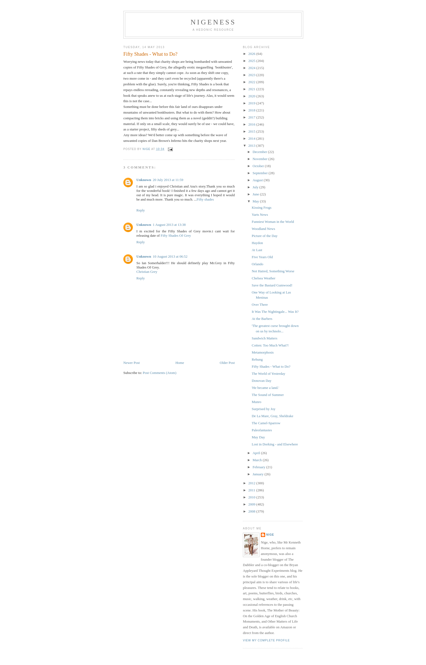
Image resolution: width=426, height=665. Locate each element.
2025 (252, 61)
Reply (140, 210)
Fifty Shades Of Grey (176, 235)
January (259, 474)
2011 (252, 490)
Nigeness (213, 22)
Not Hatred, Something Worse (273, 271)
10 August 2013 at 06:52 (170, 256)
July (256, 187)
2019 (252, 103)
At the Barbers (262, 319)
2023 (252, 75)
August (258, 180)
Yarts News (260, 215)
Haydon (257, 243)
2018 (252, 110)
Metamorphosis (263, 352)
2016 (252, 124)
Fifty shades (205, 199)
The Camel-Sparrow (266, 423)
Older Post (227, 363)
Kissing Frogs (261, 207)
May (256, 201)
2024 (252, 68)
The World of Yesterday (268, 373)
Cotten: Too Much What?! (270, 345)
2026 (252, 54)
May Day (258, 437)
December (260, 152)
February (259, 467)
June (256, 194)
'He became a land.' (265, 388)
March (258, 460)
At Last (257, 250)
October (259, 166)
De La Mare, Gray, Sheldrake (272, 416)
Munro (256, 402)
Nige (270, 534)
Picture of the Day (264, 236)
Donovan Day (261, 381)
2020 (252, 96)
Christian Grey (146, 272)
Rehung (257, 359)
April (257, 453)
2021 (252, 89)
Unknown (143, 180)
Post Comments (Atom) (160, 373)
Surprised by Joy (263, 409)
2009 (252, 504)
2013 (252, 145)
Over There (260, 304)
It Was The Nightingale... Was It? (275, 312)
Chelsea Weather (263, 278)
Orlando (257, 264)
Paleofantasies (262, 430)
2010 (252, 497)
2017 (252, 117)
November (260, 159)
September (261, 173)
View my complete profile (266, 640)
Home (180, 363)
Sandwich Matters (264, 338)
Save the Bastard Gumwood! (272, 285)
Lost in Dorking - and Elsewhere (275, 444)
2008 (252, 511)
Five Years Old (262, 257)
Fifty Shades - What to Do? (271, 366)
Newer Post (131, 363)
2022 (252, 82)
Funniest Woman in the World (273, 222)
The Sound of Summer (268, 395)
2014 (252, 138)
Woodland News (263, 229)
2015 (252, 131)
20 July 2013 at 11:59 (168, 180)
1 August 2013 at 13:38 (169, 225)
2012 (252, 483)
